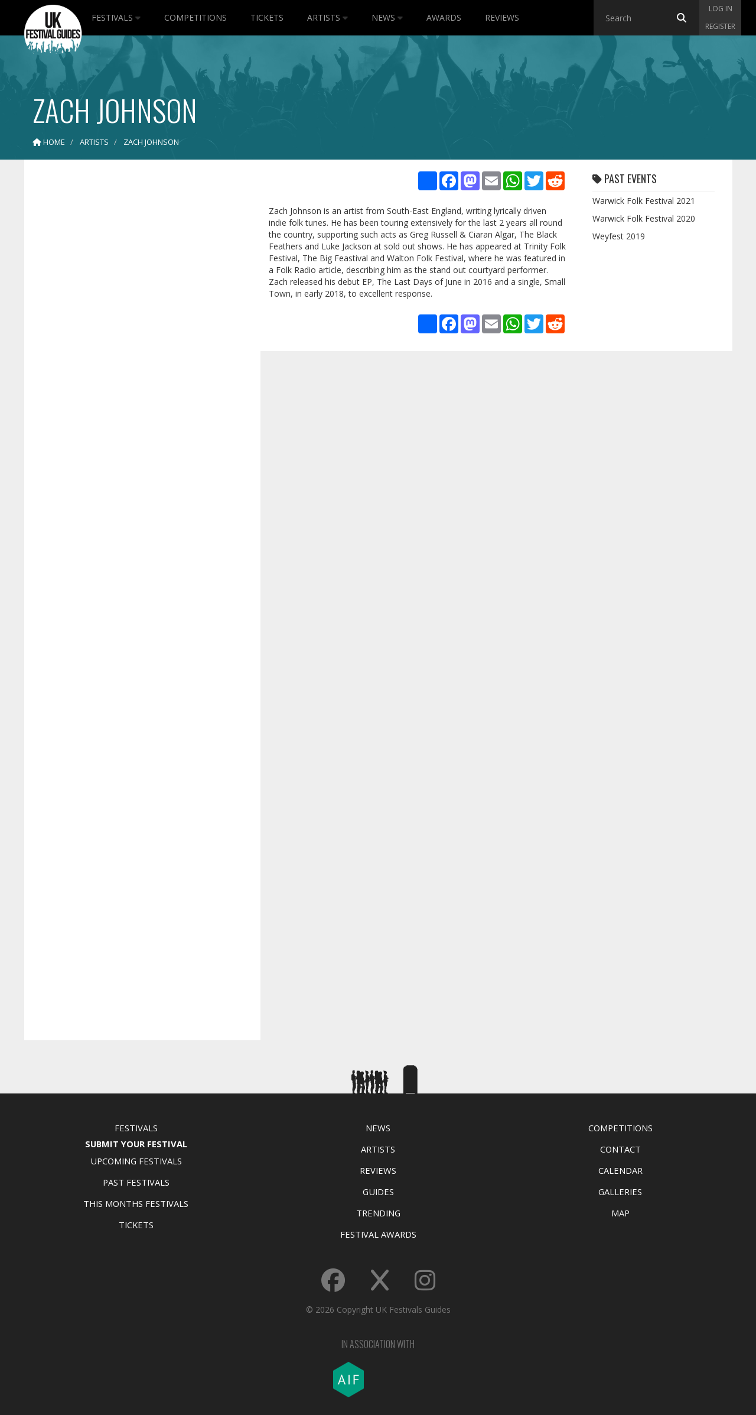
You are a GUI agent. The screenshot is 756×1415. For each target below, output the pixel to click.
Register (720, 26)
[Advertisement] (133, 354)
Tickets (267, 17)
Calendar (620, 1170)
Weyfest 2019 (618, 236)
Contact (620, 1149)
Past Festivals (136, 1182)
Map (620, 1213)
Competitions (195, 17)
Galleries (620, 1191)
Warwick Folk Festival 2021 (643, 200)
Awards (443, 17)
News (387, 17)
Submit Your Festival (136, 1144)
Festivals (116, 17)
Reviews (502, 17)
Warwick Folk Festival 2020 (643, 218)
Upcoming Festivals (136, 1161)
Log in (720, 9)
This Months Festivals (135, 1203)
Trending (378, 1213)
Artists (327, 17)
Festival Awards (378, 1234)
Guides (378, 1191)
